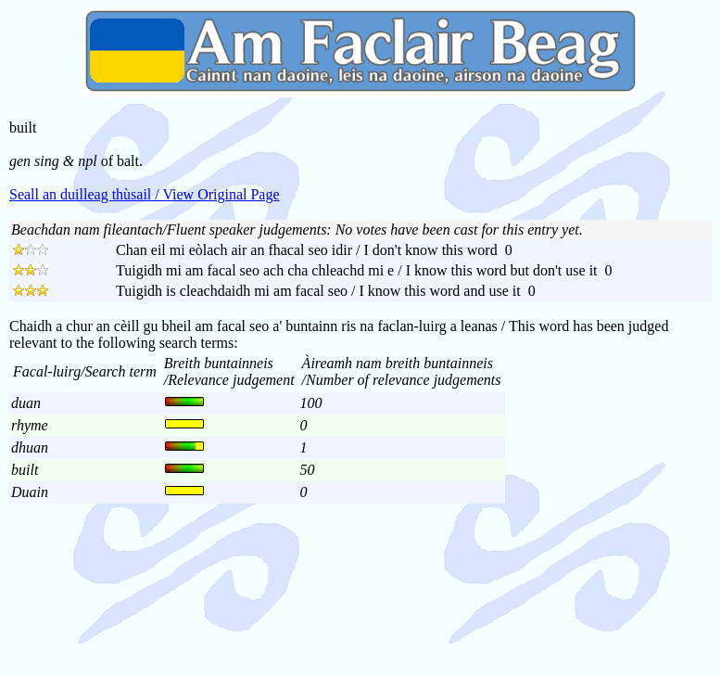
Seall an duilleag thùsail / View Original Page (144, 194)
